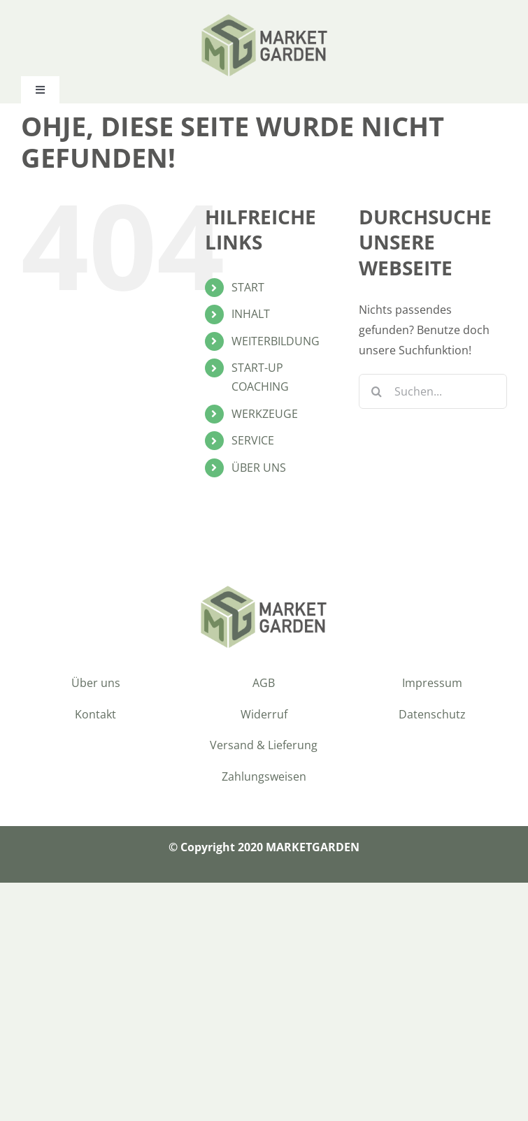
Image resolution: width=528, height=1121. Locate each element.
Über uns (95, 682)
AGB (263, 682)
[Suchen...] (433, 391)
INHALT (250, 313)
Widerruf (264, 714)
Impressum (432, 682)
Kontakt (95, 714)
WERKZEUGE (264, 413)
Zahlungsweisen (264, 776)
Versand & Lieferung (263, 745)
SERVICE (252, 440)
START (247, 287)
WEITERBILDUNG (275, 341)
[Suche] (376, 391)
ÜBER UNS (258, 467)
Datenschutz (432, 714)
